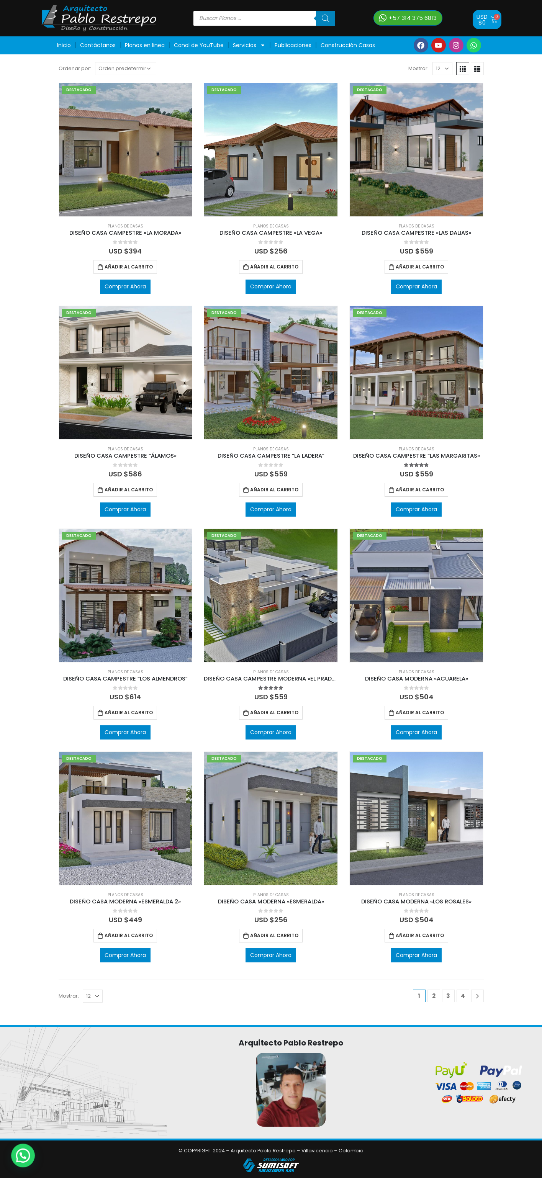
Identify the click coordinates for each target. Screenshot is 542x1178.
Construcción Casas (348, 45)
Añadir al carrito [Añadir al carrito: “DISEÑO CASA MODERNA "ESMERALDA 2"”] (129, 935)
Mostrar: (418, 68)
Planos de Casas (125, 226)
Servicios (249, 45)
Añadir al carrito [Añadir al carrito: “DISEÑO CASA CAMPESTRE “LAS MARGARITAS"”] (420, 489)
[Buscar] (325, 18)
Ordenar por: (75, 68)
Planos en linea (145, 45)
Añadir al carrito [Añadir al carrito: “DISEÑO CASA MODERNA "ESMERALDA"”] (274, 935)
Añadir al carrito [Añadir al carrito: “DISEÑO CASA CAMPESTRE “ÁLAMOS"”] (129, 489)
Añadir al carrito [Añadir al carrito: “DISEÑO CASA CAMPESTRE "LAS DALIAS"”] (420, 266)
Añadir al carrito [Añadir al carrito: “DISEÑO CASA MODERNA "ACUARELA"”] (420, 712)
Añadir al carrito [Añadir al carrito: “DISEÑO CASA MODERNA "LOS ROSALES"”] (420, 935)
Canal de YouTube (199, 45)
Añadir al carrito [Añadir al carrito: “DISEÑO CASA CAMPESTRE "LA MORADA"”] (129, 266)
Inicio (64, 45)
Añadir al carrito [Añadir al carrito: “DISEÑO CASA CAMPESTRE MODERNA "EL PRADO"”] (274, 712)
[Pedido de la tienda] (125, 68)
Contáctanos (98, 45)
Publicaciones (293, 45)
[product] (125, 149)
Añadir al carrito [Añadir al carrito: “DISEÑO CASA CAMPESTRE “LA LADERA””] (274, 489)
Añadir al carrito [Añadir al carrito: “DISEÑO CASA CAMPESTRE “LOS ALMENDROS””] (129, 712)
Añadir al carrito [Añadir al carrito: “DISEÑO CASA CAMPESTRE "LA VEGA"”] (274, 266)
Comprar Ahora (125, 286)
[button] (407, 18)
